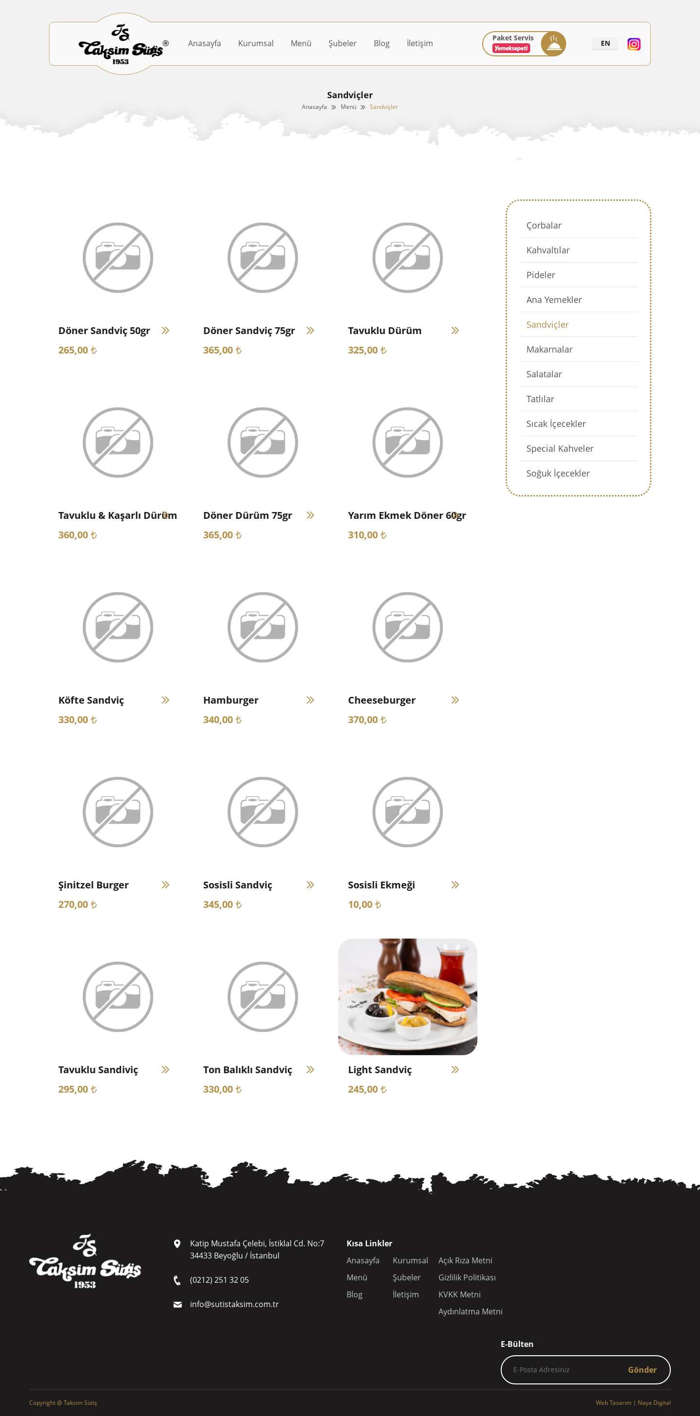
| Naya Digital (633, 1402)
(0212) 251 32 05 (219, 1279)
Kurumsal (256, 43)
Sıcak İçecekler (556, 423)
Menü (301, 43)
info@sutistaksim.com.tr (234, 1304)
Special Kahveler (560, 448)
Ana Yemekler (554, 299)
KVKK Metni (459, 1294)
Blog (382, 43)
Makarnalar (549, 349)
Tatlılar (540, 399)
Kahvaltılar (548, 250)
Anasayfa (204, 43)
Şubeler (343, 43)
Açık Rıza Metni (465, 1260)
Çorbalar (543, 225)
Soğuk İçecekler (558, 473)
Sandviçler (384, 107)
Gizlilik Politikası (467, 1277)
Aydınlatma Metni (470, 1311)
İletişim (420, 43)
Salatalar (544, 374)
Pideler (540, 275)
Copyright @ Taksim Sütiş (63, 1402)
